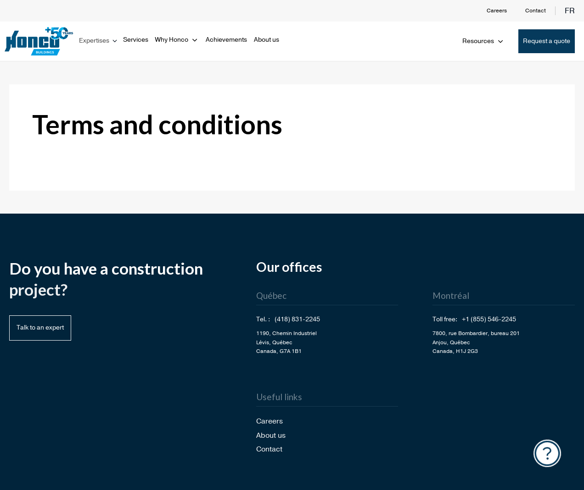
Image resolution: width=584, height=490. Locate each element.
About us (266, 39)
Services (135, 39)
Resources (483, 41)
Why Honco (177, 39)
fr (570, 11)
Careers (497, 10)
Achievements (226, 39)
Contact (535, 10)
